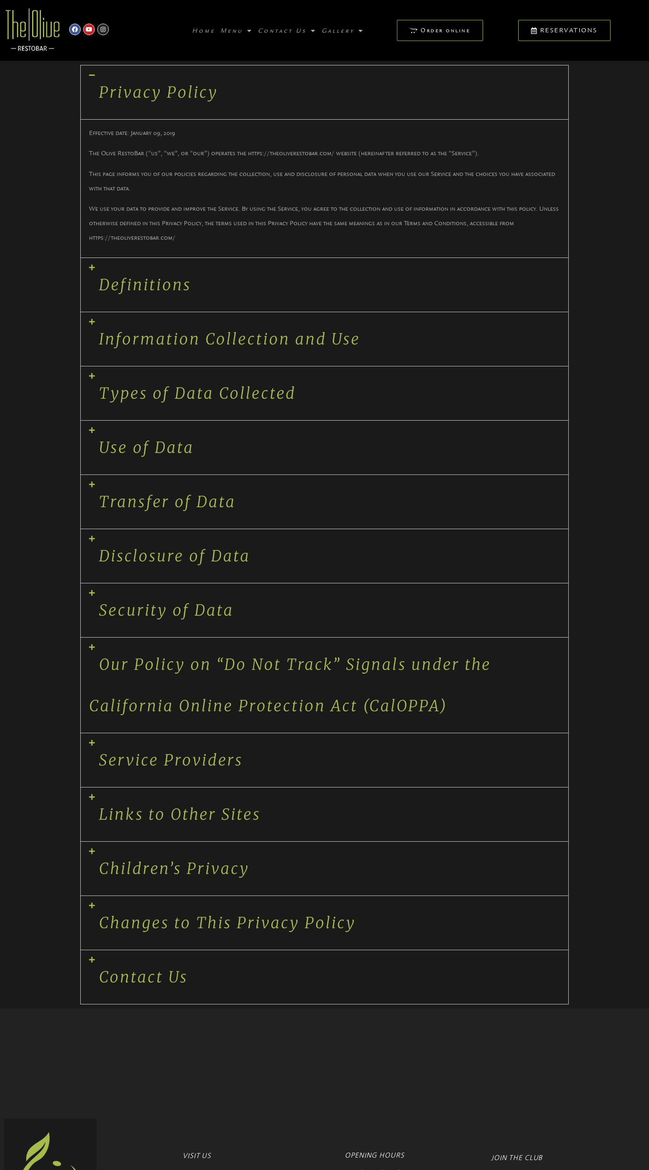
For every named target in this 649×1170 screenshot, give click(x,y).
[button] (324, 92)
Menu (236, 30)
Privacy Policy (158, 92)
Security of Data (166, 610)
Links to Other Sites (180, 814)
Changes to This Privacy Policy (227, 922)
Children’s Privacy (174, 868)
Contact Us (287, 30)
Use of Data (146, 447)
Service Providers (171, 760)
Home (203, 30)
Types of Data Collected (197, 393)
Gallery (343, 30)
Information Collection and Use (230, 339)
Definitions (145, 284)
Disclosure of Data (174, 556)
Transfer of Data (167, 501)
